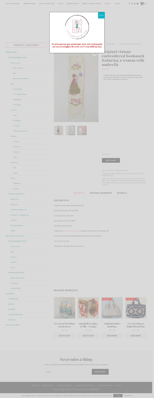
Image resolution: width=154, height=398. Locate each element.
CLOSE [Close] (101, 15)
